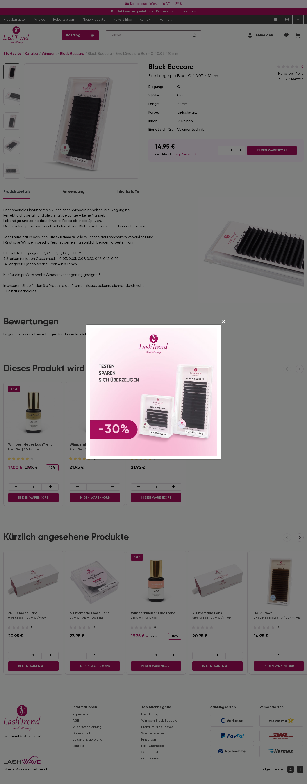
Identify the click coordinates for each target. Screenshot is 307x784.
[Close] (223, 322)
